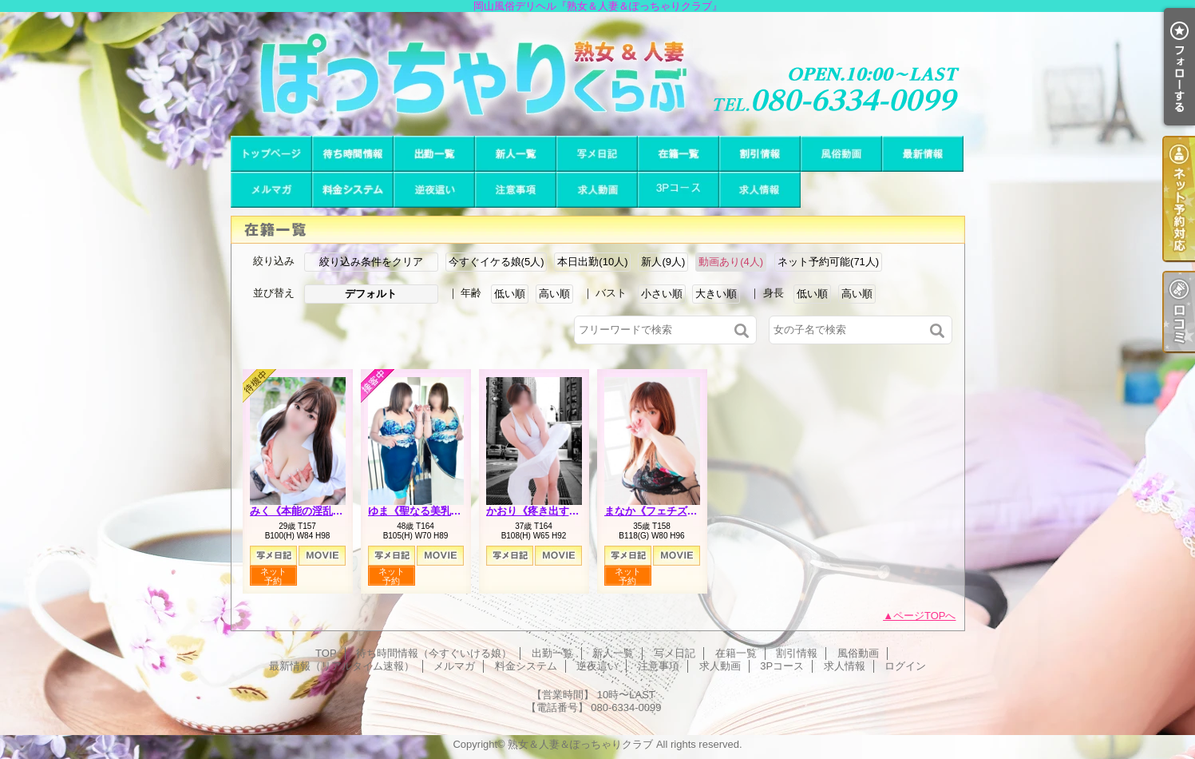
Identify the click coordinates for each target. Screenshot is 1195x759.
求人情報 (760, 190)
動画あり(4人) (730, 262)
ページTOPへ (924, 616)
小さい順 (662, 294)
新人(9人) (663, 262)
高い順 (554, 294)
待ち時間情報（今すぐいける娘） (353, 154)
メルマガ (271, 190)
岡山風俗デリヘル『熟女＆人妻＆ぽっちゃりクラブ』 (597, 74)
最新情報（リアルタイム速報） (923, 154)
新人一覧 (515, 154)
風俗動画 (841, 154)
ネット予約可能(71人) (828, 262)
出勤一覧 (434, 154)
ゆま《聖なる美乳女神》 (425, 511)
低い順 (509, 294)
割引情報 (760, 154)
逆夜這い (434, 190)
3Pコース (678, 190)
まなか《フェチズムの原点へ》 (677, 511)
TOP (271, 154)
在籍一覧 (678, 154)
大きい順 (716, 294)
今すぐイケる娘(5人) (496, 262)
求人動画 (597, 190)
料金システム (353, 190)
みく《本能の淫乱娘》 (302, 511)
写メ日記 (597, 154)
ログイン (905, 666)
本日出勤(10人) (592, 262)
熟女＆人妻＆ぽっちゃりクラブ (580, 744)
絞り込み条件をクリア (371, 262)
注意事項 (515, 190)
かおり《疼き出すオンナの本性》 (564, 511)
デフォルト (371, 294)
